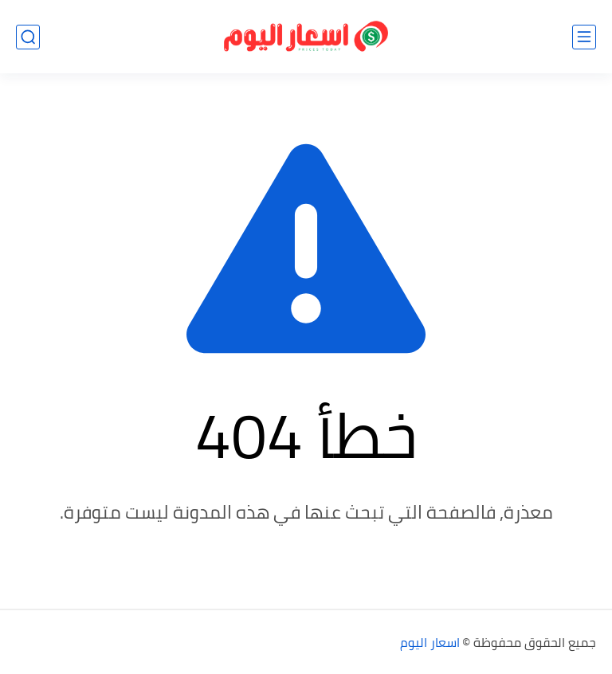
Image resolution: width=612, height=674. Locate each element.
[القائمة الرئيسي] (584, 37)
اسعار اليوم (430, 642)
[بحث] (28, 37)
